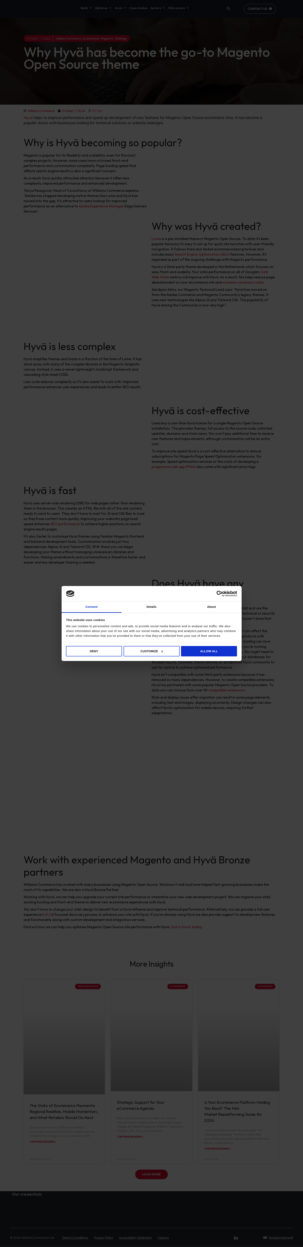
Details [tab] (152, 606)
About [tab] (211, 606)
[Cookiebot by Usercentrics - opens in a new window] (219, 594)
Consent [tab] (91, 606)
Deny (94, 651)
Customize (151, 651)
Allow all (209, 651)
